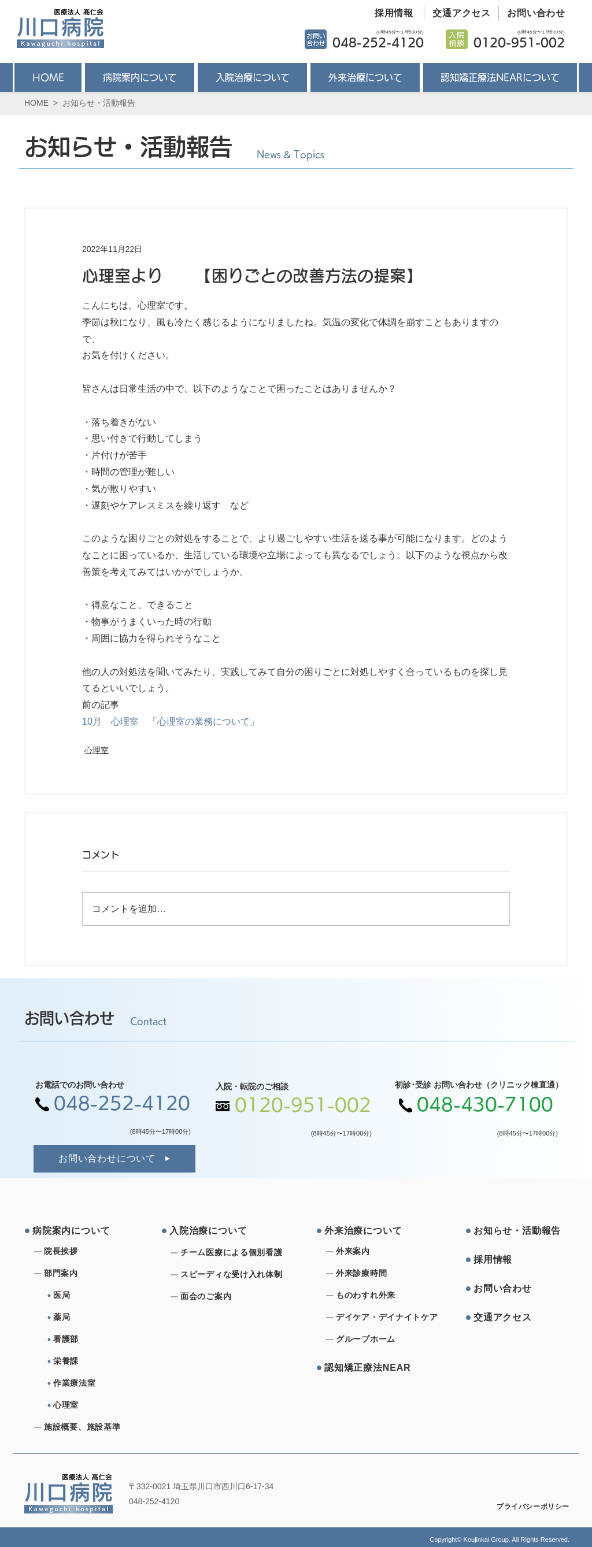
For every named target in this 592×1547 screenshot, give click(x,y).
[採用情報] (389, 13)
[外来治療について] (368, 1230)
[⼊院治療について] (213, 1230)
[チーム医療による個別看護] (234, 1252)
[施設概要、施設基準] (86, 1427)
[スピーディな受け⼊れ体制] (234, 1274)
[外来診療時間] (377, 1273)
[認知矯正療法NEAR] (368, 1367)
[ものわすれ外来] (377, 1295)
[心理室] (99, 1405)
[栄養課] (99, 1361)
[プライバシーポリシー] (525, 1506)
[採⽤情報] (517, 1259)
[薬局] (99, 1317)
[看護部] (99, 1339)
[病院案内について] (76, 1230)
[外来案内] (377, 1251)
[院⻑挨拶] (86, 1251)
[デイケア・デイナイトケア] (388, 1317)
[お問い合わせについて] (114, 1159)
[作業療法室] (99, 1383)
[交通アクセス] (457, 13)
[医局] (99, 1295)
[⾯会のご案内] (234, 1296)
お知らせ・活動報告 (98, 102)
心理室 (96, 750)
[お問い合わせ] (532, 13)
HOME (36, 102)
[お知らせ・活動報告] (517, 1230)
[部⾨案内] (86, 1273)
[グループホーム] (377, 1339)
